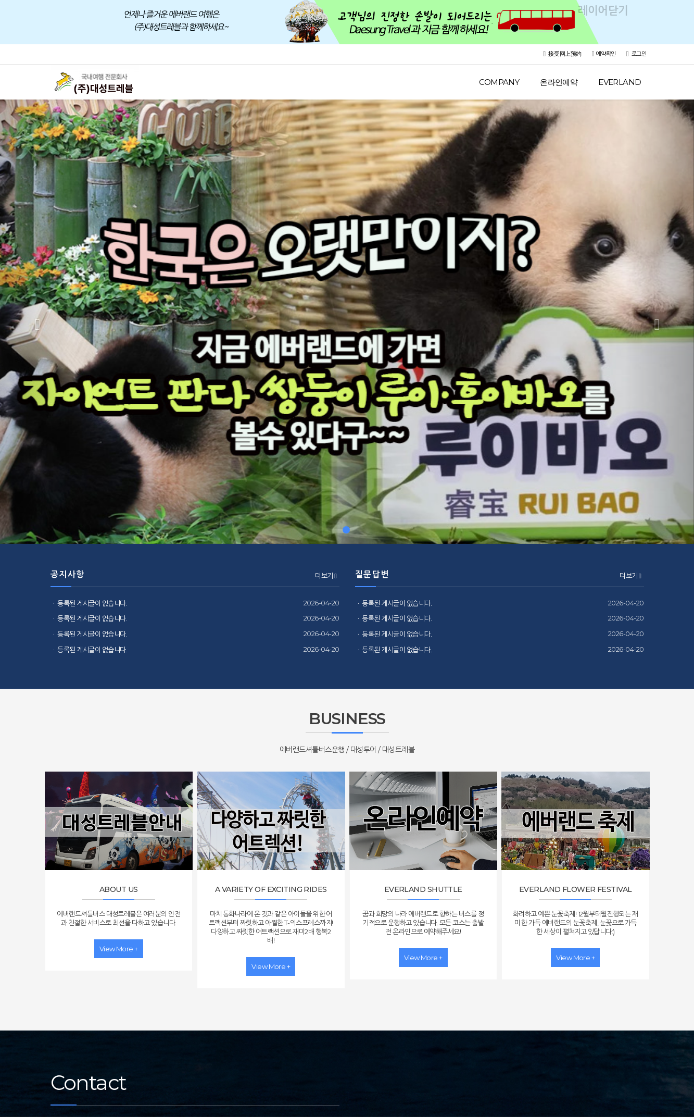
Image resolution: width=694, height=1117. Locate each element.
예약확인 (604, 54)
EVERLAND (619, 82)
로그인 (636, 54)
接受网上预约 (562, 54)
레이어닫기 (681, 13)
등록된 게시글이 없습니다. (92, 603)
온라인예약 (558, 82)
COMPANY (499, 82)
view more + (118, 949)
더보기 (325, 576)
